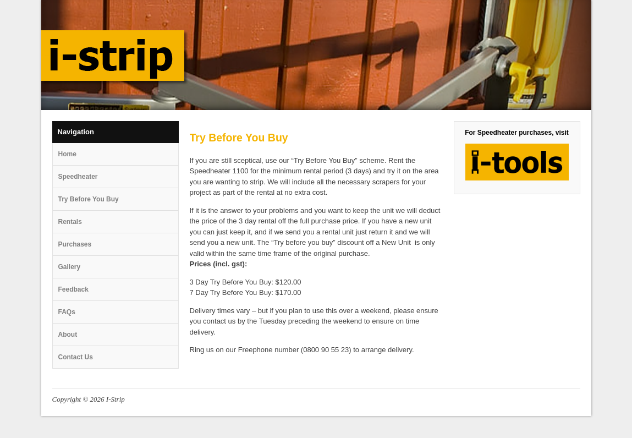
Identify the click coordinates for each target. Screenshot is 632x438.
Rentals (70, 222)
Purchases (75, 244)
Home (67, 154)
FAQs (66, 312)
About (68, 334)
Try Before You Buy (88, 199)
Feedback (73, 289)
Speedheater (78, 176)
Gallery (69, 267)
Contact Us (75, 357)
